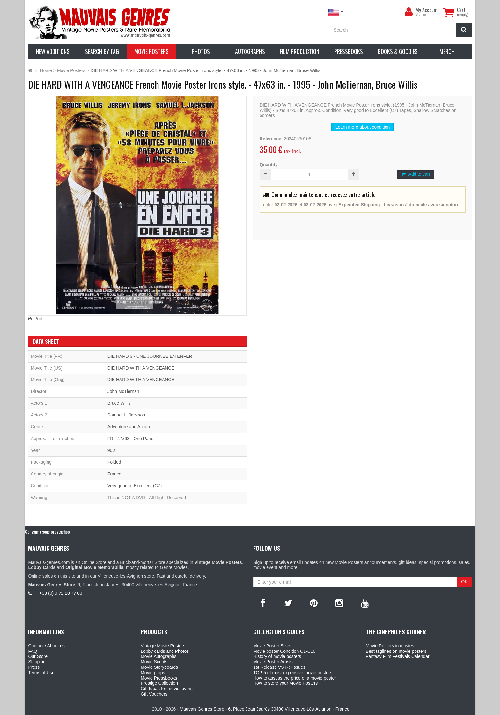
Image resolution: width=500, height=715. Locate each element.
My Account (426, 9)
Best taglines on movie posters (396, 651)
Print (38, 318)
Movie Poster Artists (273, 661)
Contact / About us (46, 645)
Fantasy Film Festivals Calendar (398, 656)
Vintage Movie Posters (163, 645)
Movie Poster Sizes (272, 645)
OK (464, 581)
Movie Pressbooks (159, 678)
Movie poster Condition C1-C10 (284, 651)
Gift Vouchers (154, 694)
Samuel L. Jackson (126, 414)
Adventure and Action (128, 426)
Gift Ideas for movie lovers (167, 688)
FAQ (32, 651)
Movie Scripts (154, 661)
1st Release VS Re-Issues (279, 667)
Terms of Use (41, 672)
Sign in (420, 14)
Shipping (37, 661)
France (114, 473)
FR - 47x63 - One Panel (131, 438)
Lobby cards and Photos (165, 651)
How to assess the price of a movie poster (294, 678)
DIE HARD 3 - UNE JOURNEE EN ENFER (149, 356)
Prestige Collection (159, 683)
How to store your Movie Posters (285, 683)
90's (111, 450)
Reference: (271, 138)
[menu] (408, 12)
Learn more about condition (362, 126)
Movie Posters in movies (390, 645)
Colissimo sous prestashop (47, 531)
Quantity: (269, 164)
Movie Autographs (158, 656)
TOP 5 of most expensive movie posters (292, 672)
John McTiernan (123, 391)
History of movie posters (277, 656)
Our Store (38, 656)
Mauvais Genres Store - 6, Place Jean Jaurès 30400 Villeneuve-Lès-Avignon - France (264, 708)
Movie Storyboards (159, 667)
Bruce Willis (119, 403)
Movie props (153, 672)
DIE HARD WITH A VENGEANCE (140, 368)
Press (34, 667)
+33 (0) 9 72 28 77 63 (60, 593)
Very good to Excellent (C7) (134, 485)
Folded (114, 462)
